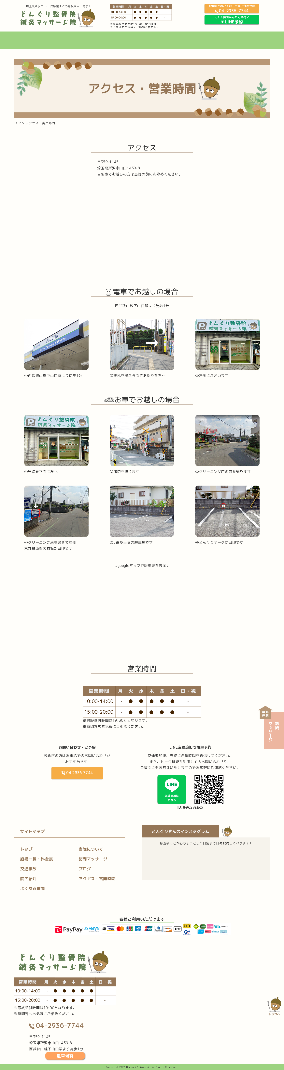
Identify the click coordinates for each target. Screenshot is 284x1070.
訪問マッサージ (92, 859)
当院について (90, 849)
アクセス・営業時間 (96, 878)
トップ (26, 849)
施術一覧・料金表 (36, 859)
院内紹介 (28, 878)
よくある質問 (32, 888)
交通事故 (28, 869)
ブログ (84, 869)
